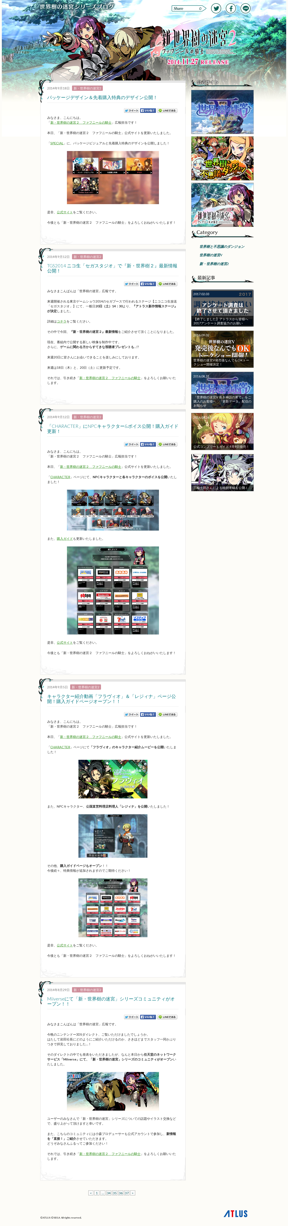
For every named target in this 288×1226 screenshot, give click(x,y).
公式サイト (65, 212)
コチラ (61, 321)
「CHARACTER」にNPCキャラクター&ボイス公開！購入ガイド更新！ (113, 428)
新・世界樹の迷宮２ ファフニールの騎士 (81, 122)
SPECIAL (56, 143)
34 (109, 1193)
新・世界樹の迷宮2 (87, 88)
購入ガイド (65, 538)
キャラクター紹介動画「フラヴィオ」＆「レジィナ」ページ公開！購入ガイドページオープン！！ (111, 699)
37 (127, 1193)
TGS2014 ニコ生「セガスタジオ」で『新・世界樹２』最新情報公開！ (112, 268)
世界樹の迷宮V (210, 255)
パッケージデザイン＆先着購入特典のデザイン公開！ (102, 97)
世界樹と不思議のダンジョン (221, 247)
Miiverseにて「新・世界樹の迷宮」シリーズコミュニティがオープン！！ (111, 1001)
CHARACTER (60, 477)
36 (121, 1193)
